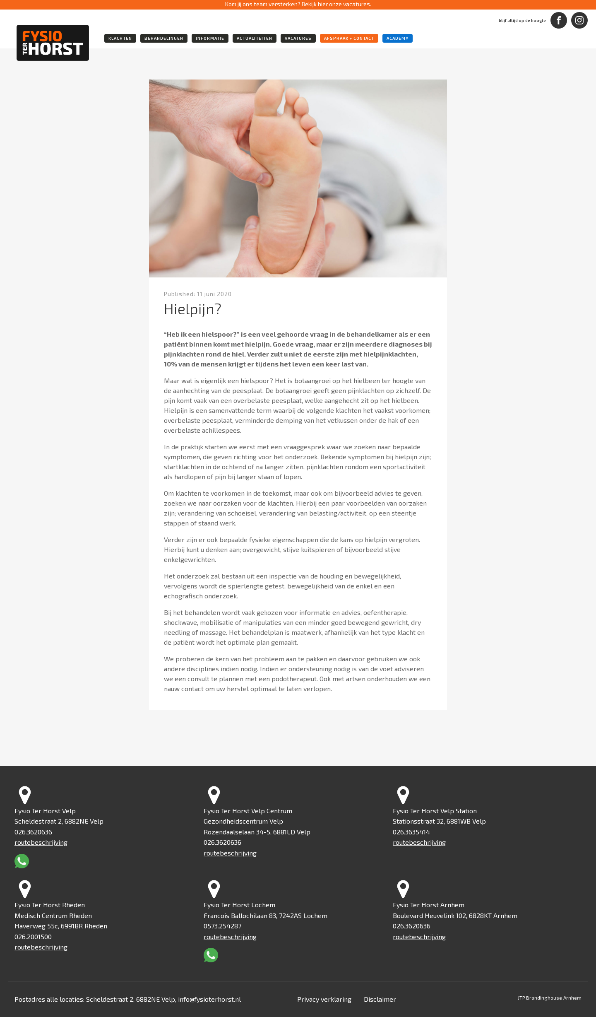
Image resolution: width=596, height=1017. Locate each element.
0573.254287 (222, 926)
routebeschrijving (40, 842)
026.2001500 (33, 936)
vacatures (298, 38)
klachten (120, 38)
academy (398, 38)
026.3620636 (33, 832)
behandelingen (163, 38)
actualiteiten (254, 38)
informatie (210, 38)
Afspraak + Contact (349, 38)
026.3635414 (411, 832)
